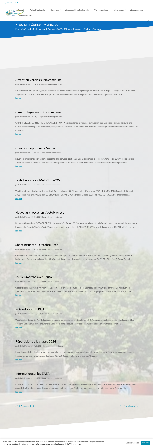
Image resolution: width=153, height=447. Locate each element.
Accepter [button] (145, 443)
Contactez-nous (25, 16)
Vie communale (136, 10)
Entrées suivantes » (129, 406)
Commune (54, 10)
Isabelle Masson (24, 84)
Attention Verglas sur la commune (38, 80)
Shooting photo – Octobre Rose (36, 245)
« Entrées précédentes (25, 406)
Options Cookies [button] (132, 443)
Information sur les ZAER (32, 373)
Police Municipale (37, 10)
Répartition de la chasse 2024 (35, 341)
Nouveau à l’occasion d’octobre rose (39, 212)
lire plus (18, 98)
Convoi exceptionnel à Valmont (36, 148)
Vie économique (101, 10)
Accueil (21, 10)
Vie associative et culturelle (77, 10)
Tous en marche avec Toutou (34, 277)
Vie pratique (119, 10)
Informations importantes (52, 84)
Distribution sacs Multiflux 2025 (37, 180)
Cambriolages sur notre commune (38, 112)
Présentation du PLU (29, 309)
